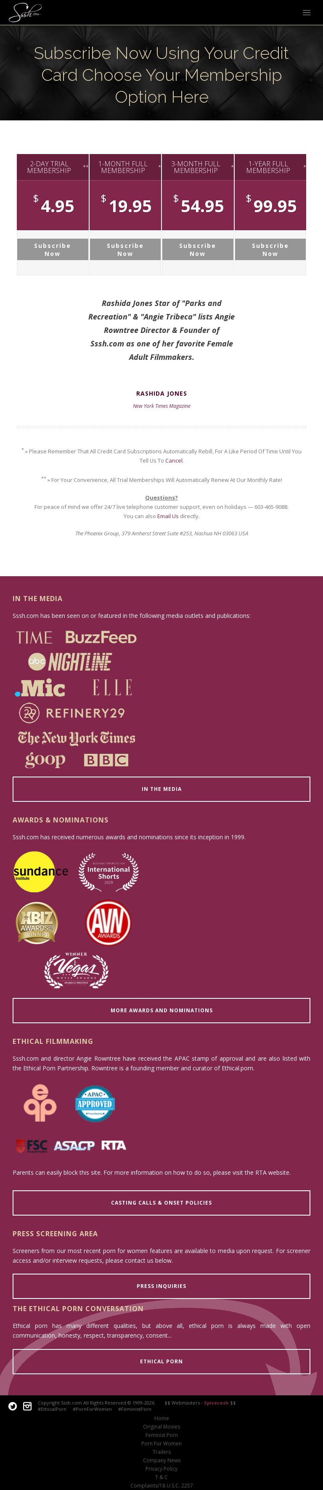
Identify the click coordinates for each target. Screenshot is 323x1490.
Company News (161, 1460)
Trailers (162, 1452)
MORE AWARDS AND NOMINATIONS (162, 1010)
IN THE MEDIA (162, 789)
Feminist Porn (162, 1435)
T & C (161, 1477)
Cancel (174, 460)
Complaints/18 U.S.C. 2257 (161, 1485)
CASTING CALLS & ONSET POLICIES (161, 1202)
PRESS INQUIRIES (161, 1286)
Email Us (168, 516)
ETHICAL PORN (161, 1361)
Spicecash (216, 1403)
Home (161, 1418)
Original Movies (161, 1426)
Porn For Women (161, 1443)
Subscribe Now (52, 250)
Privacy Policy (161, 1469)
